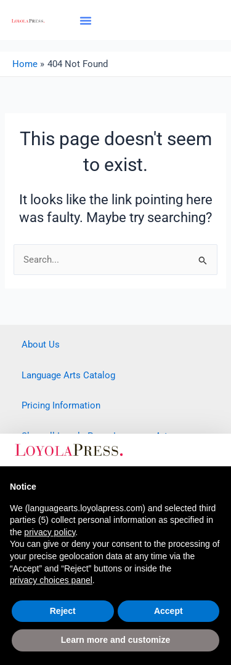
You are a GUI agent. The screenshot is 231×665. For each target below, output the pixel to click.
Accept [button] (168, 611)
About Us (41, 344)
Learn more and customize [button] (115, 640)
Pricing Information (61, 405)
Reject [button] (63, 611)
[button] (85, 20)
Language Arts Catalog (68, 375)
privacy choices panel (51, 580)
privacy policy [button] (49, 532)
